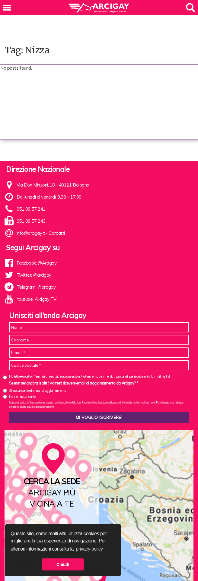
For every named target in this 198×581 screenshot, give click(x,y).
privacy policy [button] (89, 548)
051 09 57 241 (31, 209)
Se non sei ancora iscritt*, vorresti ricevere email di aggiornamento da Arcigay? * (73, 383)
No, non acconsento (22, 396)
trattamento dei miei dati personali (104, 376)
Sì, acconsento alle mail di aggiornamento (37, 390)
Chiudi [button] (62, 564)
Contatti (57, 233)
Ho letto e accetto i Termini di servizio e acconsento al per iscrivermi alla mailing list (89, 376)
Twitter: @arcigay (34, 275)
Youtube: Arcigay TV (36, 299)
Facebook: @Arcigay (37, 263)
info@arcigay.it (31, 233)
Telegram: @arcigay (36, 287)
